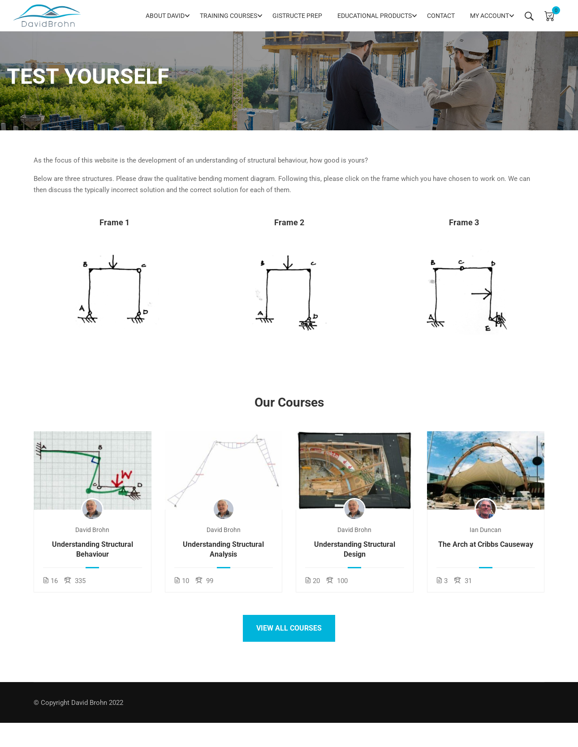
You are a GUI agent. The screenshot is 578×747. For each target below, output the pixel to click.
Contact (441, 15)
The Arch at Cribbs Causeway (485, 544)
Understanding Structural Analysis (223, 549)
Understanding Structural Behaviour (92, 549)
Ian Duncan (485, 529)
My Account (489, 15)
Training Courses (228, 15)
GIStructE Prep (297, 15)
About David (165, 15)
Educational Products (374, 15)
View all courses (289, 628)
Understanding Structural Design (354, 549)
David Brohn (92, 529)
